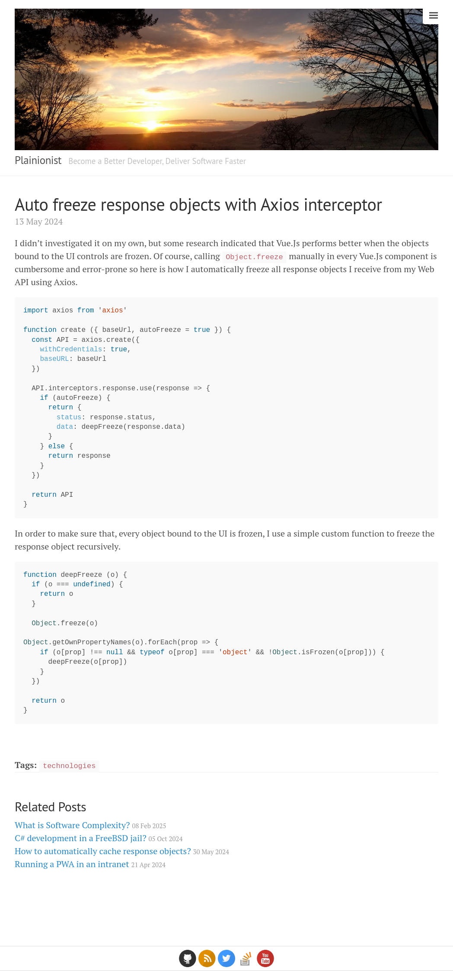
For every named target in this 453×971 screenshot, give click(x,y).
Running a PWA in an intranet (90, 864)
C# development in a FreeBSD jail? (99, 838)
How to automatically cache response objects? (122, 851)
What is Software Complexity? (90, 825)
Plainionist (38, 160)
